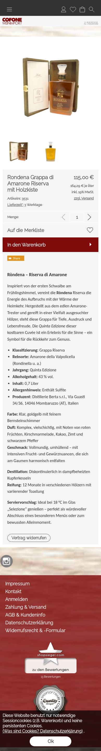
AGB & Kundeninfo (25, 615)
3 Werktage (24, 205)
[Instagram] (6, 561)
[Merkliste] (73, 9)
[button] (9, 9)
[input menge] (77, 217)
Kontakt (13, 591)
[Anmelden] (63, 9)
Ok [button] (51, 741)
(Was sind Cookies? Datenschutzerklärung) (43, 731)
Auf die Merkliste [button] (25, 230)
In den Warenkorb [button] (26, 245)
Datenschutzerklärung (29, 622)
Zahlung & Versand (25, 607)
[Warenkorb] (82, 9)
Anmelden (16, 599)
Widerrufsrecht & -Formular (35, 630)
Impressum (17, 583)
